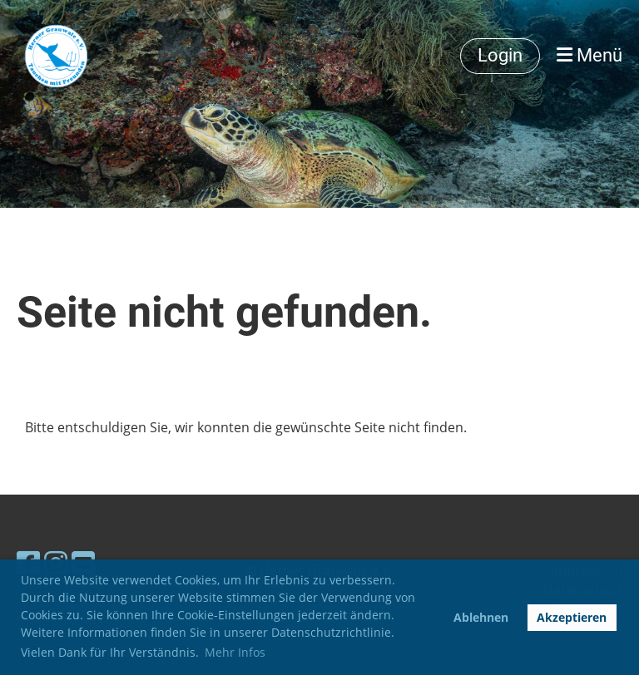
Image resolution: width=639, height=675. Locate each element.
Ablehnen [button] (480, 617)
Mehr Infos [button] (235, 652)
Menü (589, 55)
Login (500, 55)
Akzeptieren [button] (572, 617)
